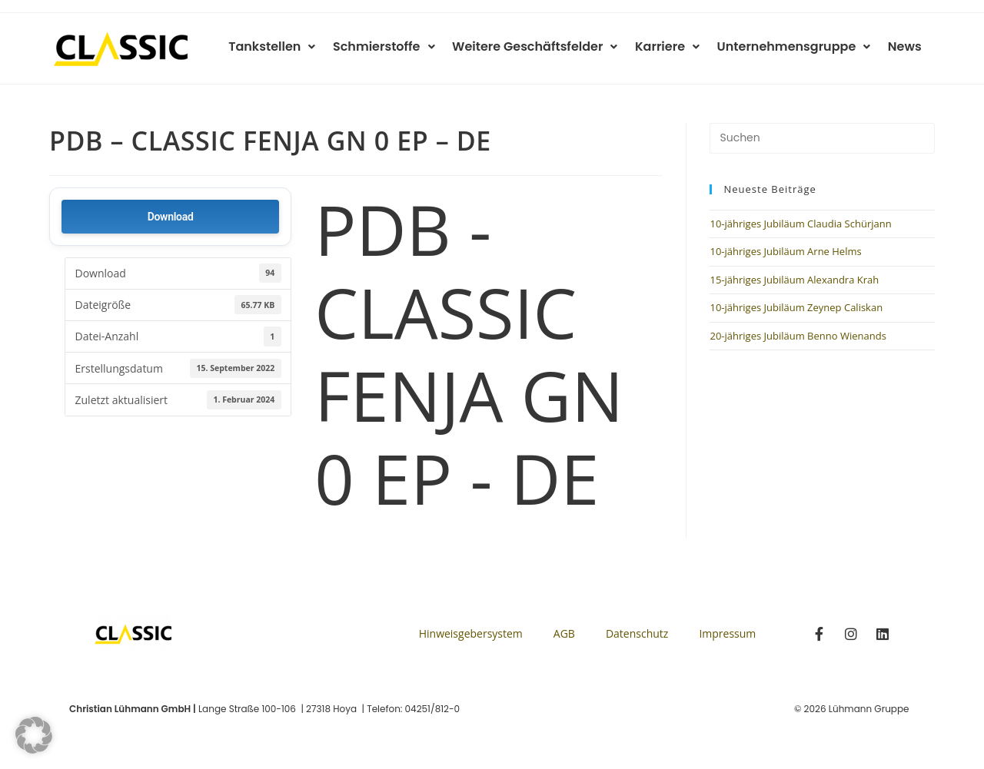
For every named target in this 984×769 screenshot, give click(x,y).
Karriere (672, 46)
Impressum (727, 633)
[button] (34, 735)
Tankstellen (282, 46)
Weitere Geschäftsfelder (541, 46)
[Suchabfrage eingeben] (822, 138)
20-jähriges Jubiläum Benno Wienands (798, 336)
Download (171, 216)
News (905, 46)
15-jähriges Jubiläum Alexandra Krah (794, 280)
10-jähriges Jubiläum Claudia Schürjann (800, 223)
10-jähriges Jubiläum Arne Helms (785, 251)
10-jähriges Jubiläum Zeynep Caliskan (796, 307)
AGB (564, 633)
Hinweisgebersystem (471, 633)
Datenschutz (637, 633)
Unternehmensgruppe (796, 46)
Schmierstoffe (392, 46)
